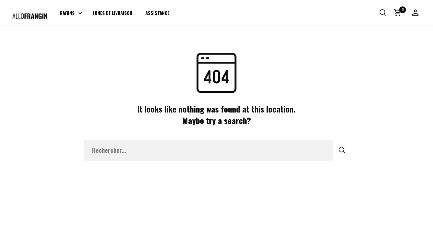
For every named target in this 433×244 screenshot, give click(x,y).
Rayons (67, 12)
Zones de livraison (112, 12)
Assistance (157, 12)
